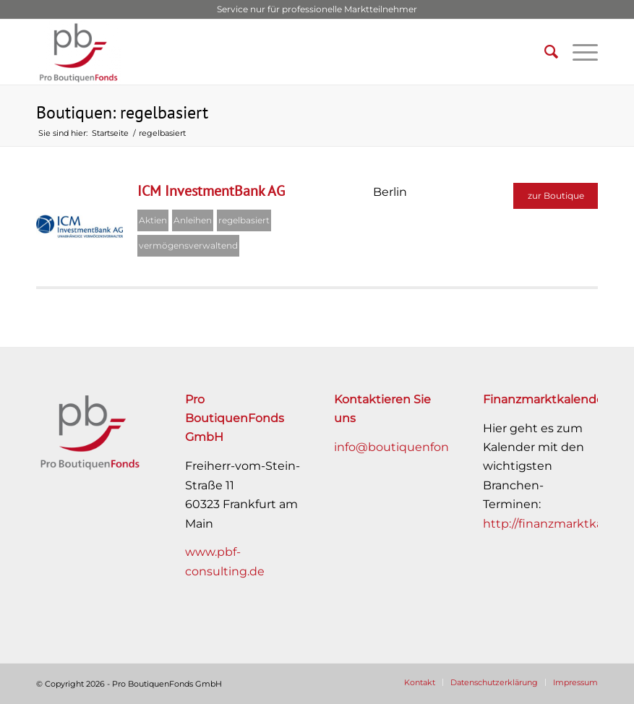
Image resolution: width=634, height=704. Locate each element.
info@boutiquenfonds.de (407, 447)
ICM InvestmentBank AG (211, 190)
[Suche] (544, 52)
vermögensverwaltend (188, 245)
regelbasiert (244, 220)
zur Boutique (556, 195)
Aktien (153, 220)
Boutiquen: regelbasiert (122, 112)
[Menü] (578, 52)
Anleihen (193, 220)
